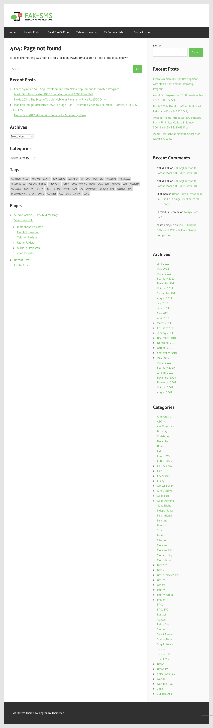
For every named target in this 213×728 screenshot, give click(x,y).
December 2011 (166, 283)
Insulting (162, 520)
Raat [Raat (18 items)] (74, 188)
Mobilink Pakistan (28, 232)
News (160, 570)
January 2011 (165, 333)
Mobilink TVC (165, 550)
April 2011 (163, 318)
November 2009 (166, 382)
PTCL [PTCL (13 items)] (48, 188)
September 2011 (167, 293)
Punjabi (161, 614)
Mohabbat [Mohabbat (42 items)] (16, 188)
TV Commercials (115, 32)
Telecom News (86, 32)
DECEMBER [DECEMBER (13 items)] (73, 178)
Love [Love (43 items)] (125, 183)
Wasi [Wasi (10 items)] (61, 193)
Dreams (161, 446)
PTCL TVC (162, 609)
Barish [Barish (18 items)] (46, 178)
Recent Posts (22, 260)
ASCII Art (162, 421)
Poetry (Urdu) (165, 594)
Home (11, 32)
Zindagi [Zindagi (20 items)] (77, 193)
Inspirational (164, 515)
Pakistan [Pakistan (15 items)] (28, 188)
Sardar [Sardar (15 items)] (104, 188)
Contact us (142, 32)
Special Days (164, 639)
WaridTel (162, 679)
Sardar (161, 629)
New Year (162, 565)
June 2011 (163, 308)
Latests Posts (31, 32)
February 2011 (166, 328)
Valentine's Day (166, 674)
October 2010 (165, 347)
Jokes (160, 530)
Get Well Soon (165, 485)
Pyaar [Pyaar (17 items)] (66, 188)
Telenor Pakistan (27, 237)
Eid (159, 451)
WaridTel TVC (165, 683)
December (163, 441)
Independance (165, 510)
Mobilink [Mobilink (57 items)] (134, 183)
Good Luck (163, 495)
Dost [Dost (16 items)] (88, 178)
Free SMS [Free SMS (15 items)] (32, 183)
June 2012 (163, 263)
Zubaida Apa (164, 693)
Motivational (164, 560)
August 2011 (164, 298)
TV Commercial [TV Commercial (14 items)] (18, 193)
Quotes (161, 619)
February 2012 (166, 278)
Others (161, 580)
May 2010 (163, 357)
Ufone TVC (163, 669)
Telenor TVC (164, 654)
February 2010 (166, 367)
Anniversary (164, 416)
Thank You (163, 659)
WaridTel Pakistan (28, 248)
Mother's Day (165, 555)
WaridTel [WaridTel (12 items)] (51, 193)
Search (157, 45)
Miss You (162, 540)
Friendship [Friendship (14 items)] (54, 183)
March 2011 (164, 323)
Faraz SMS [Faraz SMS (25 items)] (111, 178)
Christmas (163, 436)
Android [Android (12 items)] (36, 178)
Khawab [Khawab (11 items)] (116, 183)
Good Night (164, 505)
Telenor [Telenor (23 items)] (121, 188)
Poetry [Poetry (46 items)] (39, 188)
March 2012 (164, 273)
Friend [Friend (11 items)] (42, 183)
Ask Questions (165, 426)
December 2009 (166, 377)
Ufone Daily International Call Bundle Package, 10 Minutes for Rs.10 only (179, 199)
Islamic (161, 525)
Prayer (161, 599)
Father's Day (164, 461)
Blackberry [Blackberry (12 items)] (59, 178)
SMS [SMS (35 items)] (112, 188)
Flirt (159, 471)
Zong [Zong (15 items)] (86, 193)
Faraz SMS (163, 456)
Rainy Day (163, 624)
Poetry (161, 589)
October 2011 (165, 288)
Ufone (160, 664)
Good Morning (165, 500)
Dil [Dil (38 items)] (82, 178)
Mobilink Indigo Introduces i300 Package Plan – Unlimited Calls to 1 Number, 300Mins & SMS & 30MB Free (177, 122)
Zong (160, 688)
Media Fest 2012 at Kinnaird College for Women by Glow (50, 115)
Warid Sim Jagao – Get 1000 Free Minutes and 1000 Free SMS (53, 94)
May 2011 (163, 313)
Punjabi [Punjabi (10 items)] (57, 188)
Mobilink (162, 545)
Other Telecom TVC (168, 575)
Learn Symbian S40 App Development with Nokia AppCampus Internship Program (66, 89)
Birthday (162, 431)
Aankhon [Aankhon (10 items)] (16, 178)
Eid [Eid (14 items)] (101, 178)
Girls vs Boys (164, 490)
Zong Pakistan (26, 253)
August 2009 (164, 392)
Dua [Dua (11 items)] (95, 178)
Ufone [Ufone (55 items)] (32, 193)
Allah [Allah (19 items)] (26, 178)
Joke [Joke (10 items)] (107, 183)
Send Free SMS (58, 32)
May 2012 (163, 268)
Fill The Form (165, 466)
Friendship (163, 476)
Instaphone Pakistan (30, 227)
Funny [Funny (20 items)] (66, 183)
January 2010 (165, 372)
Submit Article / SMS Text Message (36, 215)
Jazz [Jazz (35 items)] (100, 183)
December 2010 (166, 338)
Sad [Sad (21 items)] (81, 188)
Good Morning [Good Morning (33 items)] (79, 183)
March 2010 (164, 362)
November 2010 (166, 342)
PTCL (160, 604)
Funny (160, 481)
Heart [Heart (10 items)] (92, 183)
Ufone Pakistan (26, 242)
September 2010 (167, 352)
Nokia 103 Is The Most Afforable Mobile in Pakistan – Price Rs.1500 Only (60, 99)
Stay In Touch (165, 644)
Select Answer (165, 634)
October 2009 (165, 387)
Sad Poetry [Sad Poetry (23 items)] (92, 188)
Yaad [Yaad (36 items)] (68, 193)
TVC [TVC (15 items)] (130, 188)
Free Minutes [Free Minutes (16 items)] (18, 183)
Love (160, 535)
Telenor (161, 649)
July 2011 (162, 303)
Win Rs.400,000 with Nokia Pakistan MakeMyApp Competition (177, 230)
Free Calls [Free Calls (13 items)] (124, 178)
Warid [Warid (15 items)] (41, 193)
